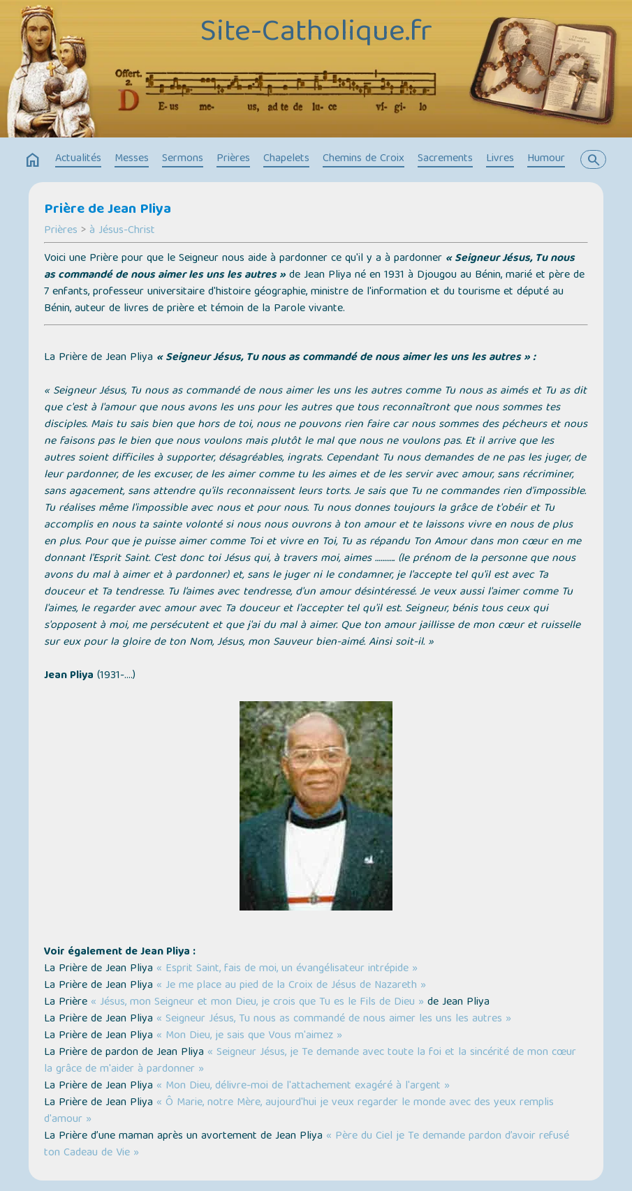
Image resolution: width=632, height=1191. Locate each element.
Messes (132, 159)
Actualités (78, 159)
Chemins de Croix (363, 159)
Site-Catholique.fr (316, 33)
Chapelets (286, 159)
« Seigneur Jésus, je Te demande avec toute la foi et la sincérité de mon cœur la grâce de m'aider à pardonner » (310, 1061)
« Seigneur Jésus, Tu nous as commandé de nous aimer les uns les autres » (333, 1019)
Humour (546, 159)
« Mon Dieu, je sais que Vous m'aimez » (249, 1036)
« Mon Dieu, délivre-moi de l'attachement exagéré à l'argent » (303, 1086)
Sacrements (445, 159)
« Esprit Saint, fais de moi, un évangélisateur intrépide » (287, 969)
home (33, 160)
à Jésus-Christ (122, 231)
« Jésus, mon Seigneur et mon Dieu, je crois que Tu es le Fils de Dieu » (257, 1002)
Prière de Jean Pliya (107, 210)
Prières (233, 159)
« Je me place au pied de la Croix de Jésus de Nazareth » (291, 986)
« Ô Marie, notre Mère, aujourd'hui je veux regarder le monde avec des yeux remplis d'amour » (299, 1111)
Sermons (182, 159)
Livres (500, 159)
